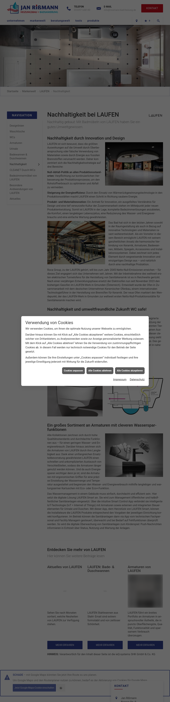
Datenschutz (137, 368)
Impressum (120, 368)
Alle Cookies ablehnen (100, 359)
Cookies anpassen (73, 359)
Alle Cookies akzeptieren (130, 359)
